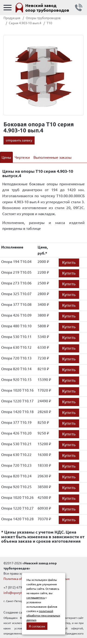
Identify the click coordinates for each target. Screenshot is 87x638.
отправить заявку (19, 140)
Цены (6, 157)
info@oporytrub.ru (17, 592)
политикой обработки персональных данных (43, 615)
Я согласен (37, 626)
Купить (69, 262)
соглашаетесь (35, 597)
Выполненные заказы (52, 157)
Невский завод (47, 7)
